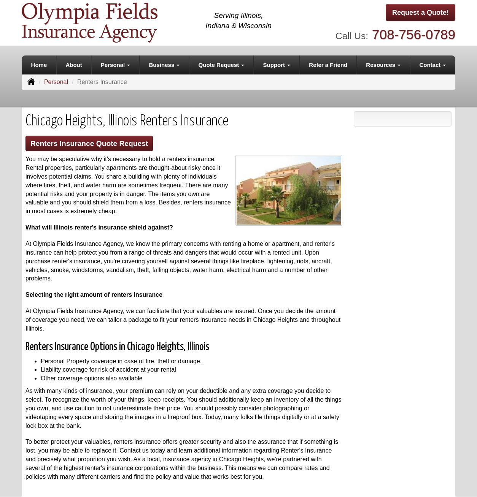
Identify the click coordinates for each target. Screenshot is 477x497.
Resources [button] (383, 65)
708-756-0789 (413, 34)
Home (39, 65)
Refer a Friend (328, 65)
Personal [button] (115, 65)
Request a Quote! (420, 12)
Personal (56, 82)
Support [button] (277, 65)
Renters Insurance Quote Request (89, 143)
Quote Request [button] (222, 65)
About (73, 65)
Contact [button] (432, 65)
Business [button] (164, 65)
